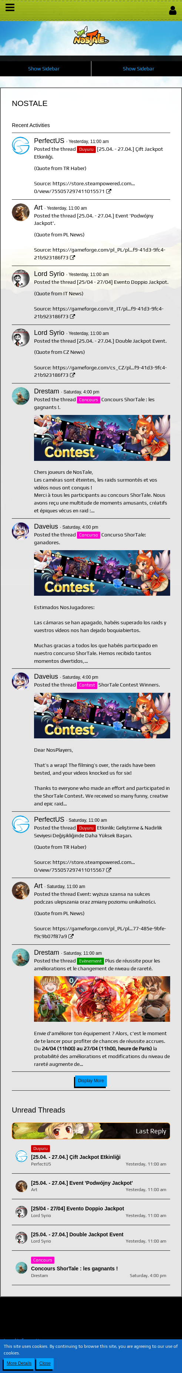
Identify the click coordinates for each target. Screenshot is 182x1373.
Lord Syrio (49, 273)
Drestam (46, 391)
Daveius (46, 526)
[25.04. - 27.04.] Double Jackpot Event (121, 341)
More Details (19, 1363)
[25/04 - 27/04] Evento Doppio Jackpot (122, 282)
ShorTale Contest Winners (128, 685)
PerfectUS (49, 140)
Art (38, 207)
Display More (91, 1080)
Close (45, 1363)
